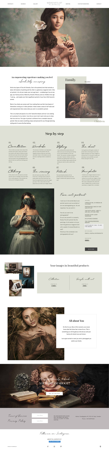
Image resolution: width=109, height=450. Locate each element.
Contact (99, 4)
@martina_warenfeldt (54, 439)
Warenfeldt (14, 446)
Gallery (35, 4)
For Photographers (83, 4)
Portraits (10, 4)
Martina (68, 4)
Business (23, 4)
